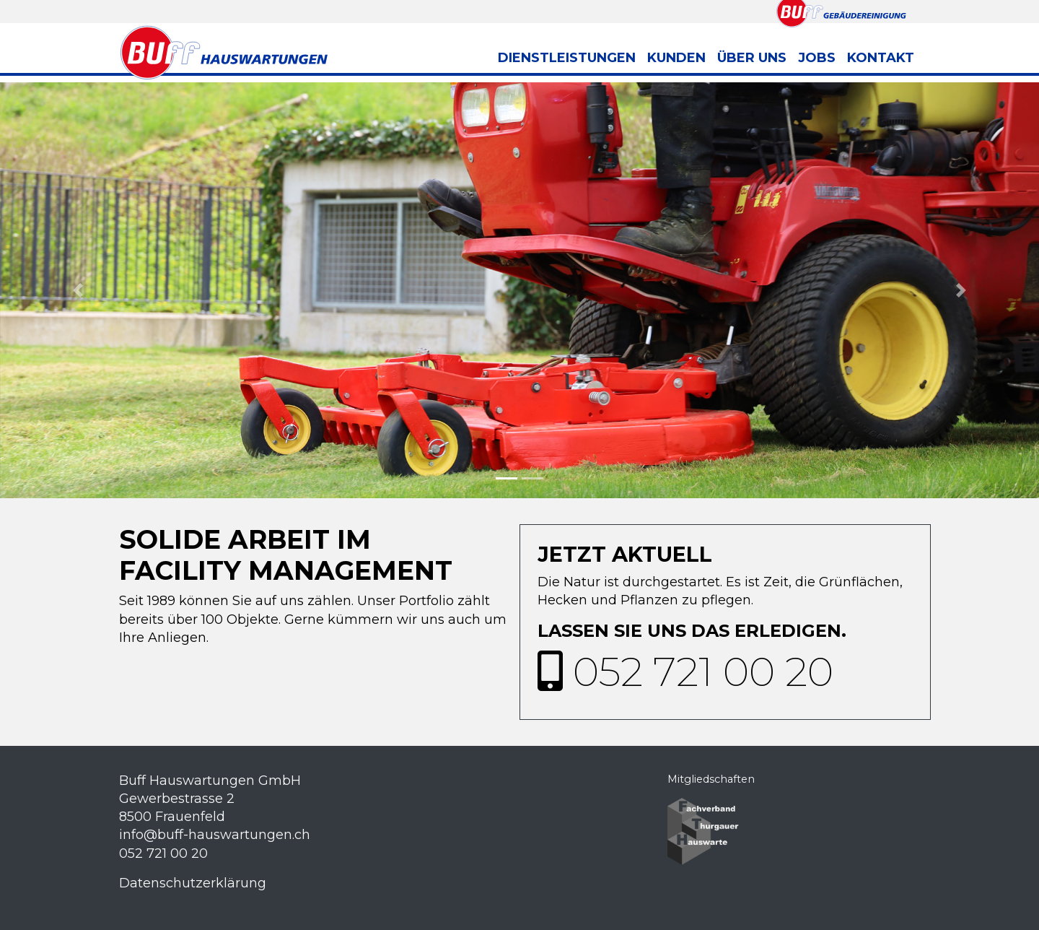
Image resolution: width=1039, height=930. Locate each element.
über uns (751, 58)
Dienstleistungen (567, 58)
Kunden (676, 58)
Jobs (817, 58)
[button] (78, 290)
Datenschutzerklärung (192, 883)
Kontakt (880, 58)
